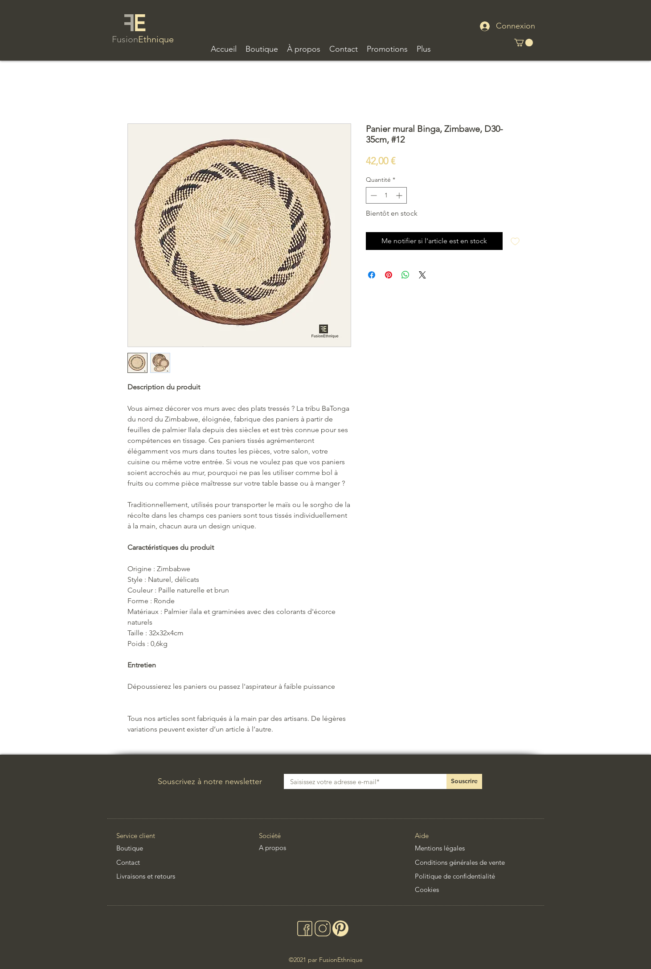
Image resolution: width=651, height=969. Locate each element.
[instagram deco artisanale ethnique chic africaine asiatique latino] (321, 928)
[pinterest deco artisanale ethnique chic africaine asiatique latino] (339, 928)
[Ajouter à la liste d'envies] (515, 241)
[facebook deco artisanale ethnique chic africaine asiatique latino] (304, 928)
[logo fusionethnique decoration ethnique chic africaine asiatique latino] (134, 23)
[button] (262, 49)
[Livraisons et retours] (156, 876)
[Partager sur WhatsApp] (405, 275)
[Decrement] (372, 195)
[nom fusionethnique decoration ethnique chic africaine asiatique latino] (144, 40)
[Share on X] (422, 275)
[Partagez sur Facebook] (371, 275)
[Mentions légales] (449, 848)
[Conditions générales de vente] (474, 862)
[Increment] (399, 195)
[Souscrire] (464, 781)
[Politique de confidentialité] (465, 876)
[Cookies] (449, 889)
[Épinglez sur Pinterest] (388, 275)
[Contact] (167, 862)
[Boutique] (152, 848)
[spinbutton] (386, 195)
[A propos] (282, 847)
